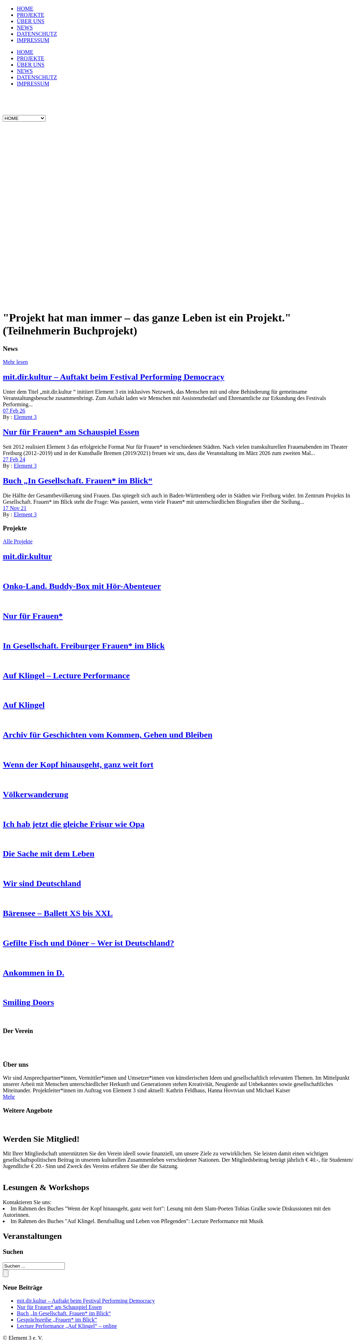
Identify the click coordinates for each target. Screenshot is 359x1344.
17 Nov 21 (15, 508)
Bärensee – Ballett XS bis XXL (58, 913)
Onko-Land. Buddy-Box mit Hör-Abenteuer (82, 586)
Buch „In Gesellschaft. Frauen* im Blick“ (78, 480)
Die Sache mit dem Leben (48, 853)
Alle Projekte (18, 541)
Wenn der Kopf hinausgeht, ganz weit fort (78, 764)
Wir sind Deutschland (42, 883)
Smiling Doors (28, 1002)
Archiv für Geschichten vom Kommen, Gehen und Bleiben (107, 734)
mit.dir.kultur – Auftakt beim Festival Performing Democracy (113, 376)
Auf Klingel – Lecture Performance (66, 675)
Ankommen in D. (33, 972)
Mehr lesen (15, 362)
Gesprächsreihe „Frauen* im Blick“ (57, 1320)
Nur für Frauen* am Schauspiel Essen (71, 431)
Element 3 (25, 417)
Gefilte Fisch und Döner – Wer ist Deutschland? (88, 943)
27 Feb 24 (14, 459)
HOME (25, 9)
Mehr (9, 1097)
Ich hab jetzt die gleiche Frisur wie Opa (73, 824)
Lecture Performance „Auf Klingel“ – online (67, 1326)
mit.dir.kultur (27, 556)
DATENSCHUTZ (37, 34)
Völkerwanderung (35, 794)
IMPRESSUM (33, 40)
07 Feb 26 (14, 411)
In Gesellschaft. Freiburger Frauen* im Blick (84, 645)
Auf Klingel (24, 705)
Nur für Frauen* (33, 615)
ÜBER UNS (31, 21)
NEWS (25, 27)
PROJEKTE (30, 15)
